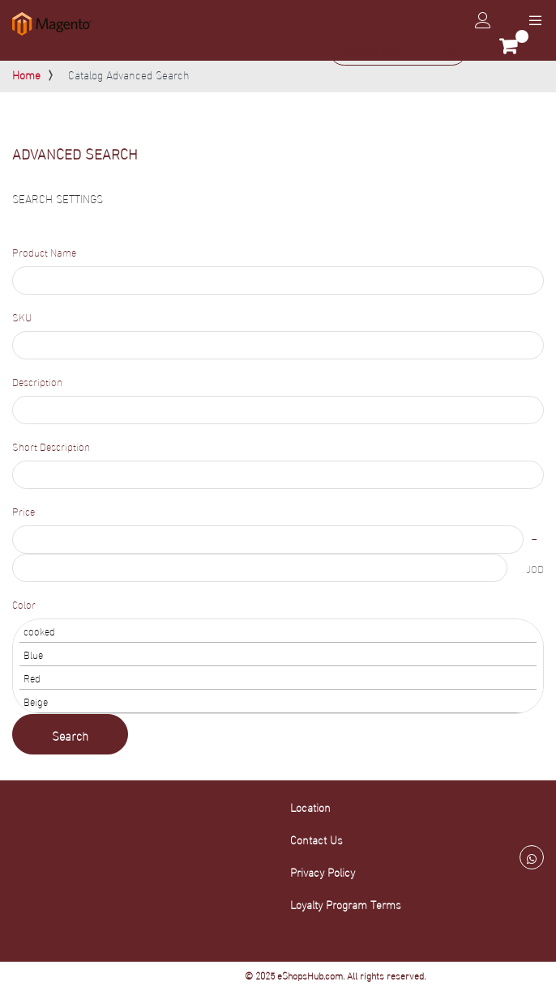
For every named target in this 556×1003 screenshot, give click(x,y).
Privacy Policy (322, 871)
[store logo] (52, 24)
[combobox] (398, 51)
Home (26, 74)
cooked (278, 631)
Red (278, 678)
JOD (535, 568)
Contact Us (316, 839)
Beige (278, 701)
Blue (278, 654)
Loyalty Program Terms (345, 904)
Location (310, 807)
